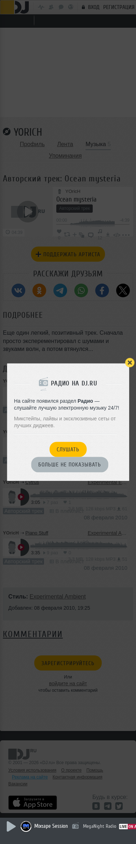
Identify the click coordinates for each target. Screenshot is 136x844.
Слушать (68, 449)
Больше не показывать (69, 465)
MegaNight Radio (99, 826)
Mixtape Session (51, 826)
